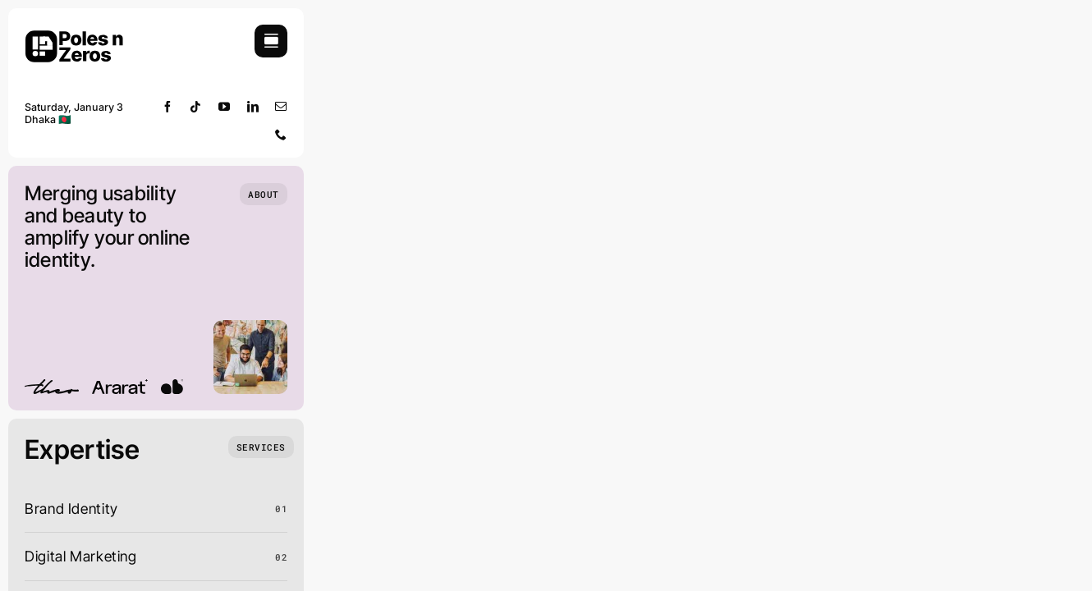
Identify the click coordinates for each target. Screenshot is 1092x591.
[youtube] (224, 106)
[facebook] (168, 106)
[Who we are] (263, 194)
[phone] (281, 134)
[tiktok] (196, 106)
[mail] (281, 106)
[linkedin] (253, 106)
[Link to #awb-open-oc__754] (271, 41)
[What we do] (261, 447)
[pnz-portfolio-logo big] (74, 31)
